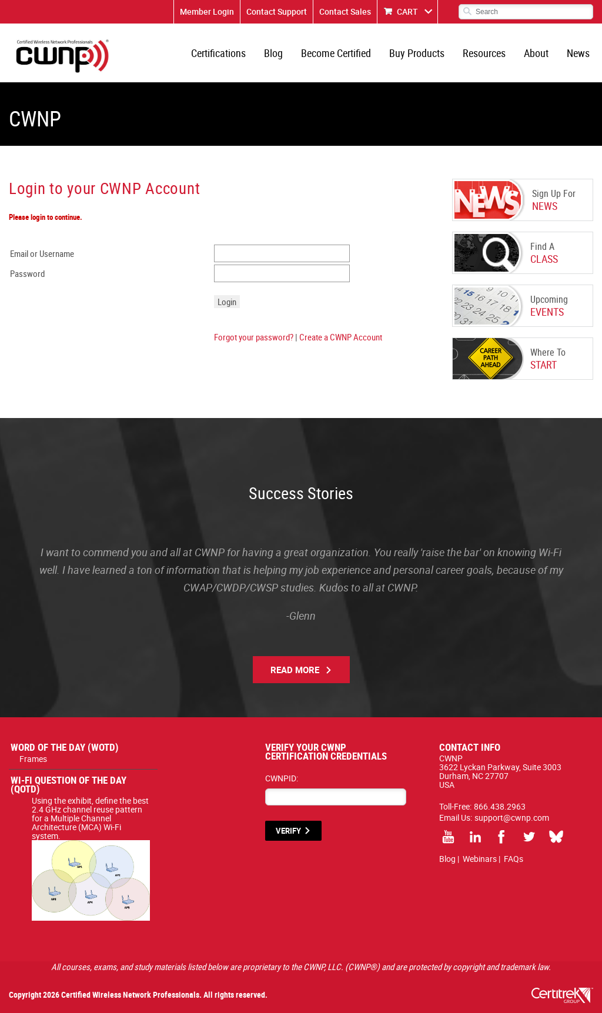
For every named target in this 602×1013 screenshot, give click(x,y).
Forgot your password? (253, 337)
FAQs (513, 858)
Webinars (480, 858)
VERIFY (288, 830)
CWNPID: (281, 778)
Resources (484, 53)
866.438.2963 (500, 806)
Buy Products (416, 53)
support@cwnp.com (511, 817)
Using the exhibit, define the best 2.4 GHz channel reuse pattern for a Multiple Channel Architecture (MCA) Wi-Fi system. (91, 822)
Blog (273, 53)
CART (407, 11)
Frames (33, 758)
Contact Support (276, 11)
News (578, 53)
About (536, 53)
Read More (294, 670)
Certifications (218, 53)
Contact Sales (345, 11)
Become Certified (336, 53)
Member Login (207, 11)
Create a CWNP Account (340, 337)
